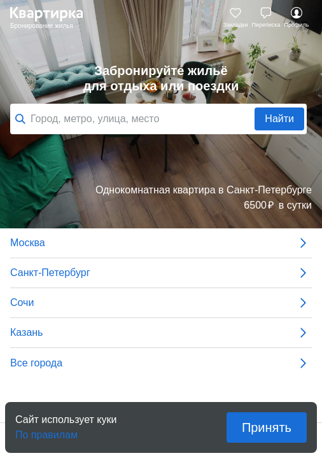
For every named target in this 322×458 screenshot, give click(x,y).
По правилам (46, 431)
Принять (266, 427)
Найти (279, 118)
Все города (161, 363)
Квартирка (52, 17)
